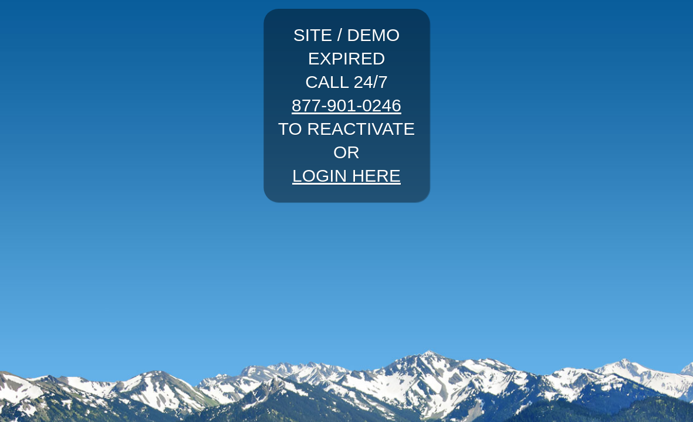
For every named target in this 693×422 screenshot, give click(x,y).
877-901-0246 (346, 105)
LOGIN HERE (346, 175)
